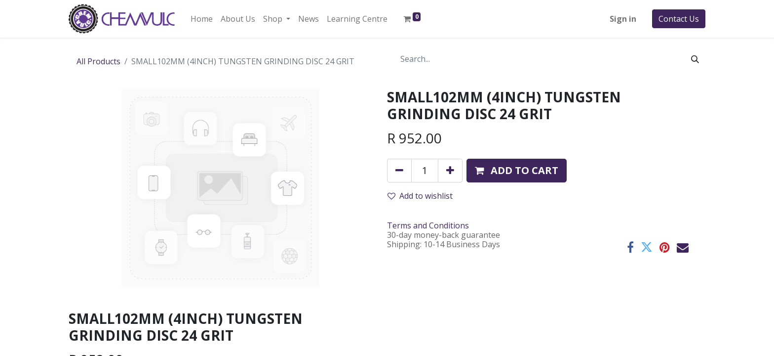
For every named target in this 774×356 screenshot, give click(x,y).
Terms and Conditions (428, 225)
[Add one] (450, 170)
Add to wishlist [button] (420, 195)
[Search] (695, 58)
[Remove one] (399, 170)
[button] (516, 170)
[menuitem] (202, 19)
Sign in (623, 18)
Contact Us (678, 18)
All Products (98, 61)
